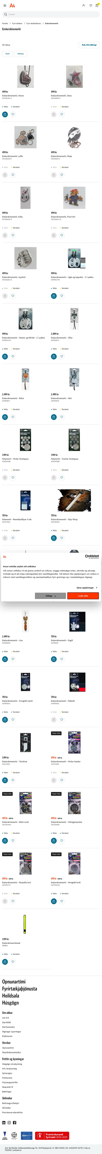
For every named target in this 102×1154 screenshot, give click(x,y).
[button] (5, 5)
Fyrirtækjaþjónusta (19, 989)
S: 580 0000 (58, 1148)
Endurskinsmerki (51, 23)
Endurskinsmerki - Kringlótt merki (17, 701)
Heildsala (10, 996)
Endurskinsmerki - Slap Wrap (64, 519)
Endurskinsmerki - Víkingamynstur (66, 822)
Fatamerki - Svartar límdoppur (65, 459)
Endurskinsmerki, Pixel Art (63, 217)
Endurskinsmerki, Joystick (14, 277)
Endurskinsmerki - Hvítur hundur (66, 762)
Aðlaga (51, 596)
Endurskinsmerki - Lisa (12, 640)
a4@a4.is (17, 1150)
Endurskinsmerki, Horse (13, 96)
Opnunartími (14, 981)
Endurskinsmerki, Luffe (12, 156)
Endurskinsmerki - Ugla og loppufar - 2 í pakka (72, 277)
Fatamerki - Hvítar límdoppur (15, 459)
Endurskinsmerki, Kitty (12, 217)
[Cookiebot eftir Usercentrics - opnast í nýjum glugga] (87, 557)
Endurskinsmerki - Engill (62, 640)
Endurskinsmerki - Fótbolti (63, 701)
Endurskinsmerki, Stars (61, 96)
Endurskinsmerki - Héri (61, 398)
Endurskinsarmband (11, 943)
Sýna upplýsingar (85, 588)
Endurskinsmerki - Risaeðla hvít (16, 882)
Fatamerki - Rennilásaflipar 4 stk (17, 519)
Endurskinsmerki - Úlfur (62, 338)
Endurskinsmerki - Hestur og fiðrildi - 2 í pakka (23, 338)
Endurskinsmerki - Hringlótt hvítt (66, 882)
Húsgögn (10, 1003)
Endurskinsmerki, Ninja (61, 156)
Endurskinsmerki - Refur (13, 398)
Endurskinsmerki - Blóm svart (15, 822)
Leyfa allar (83, 596)
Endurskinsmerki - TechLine (14, 762)
